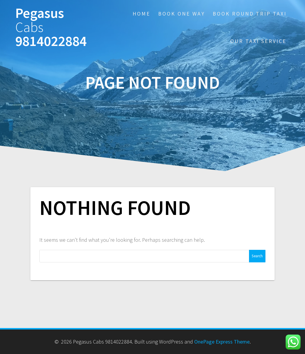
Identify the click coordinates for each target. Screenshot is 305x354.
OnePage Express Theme (222, 341)
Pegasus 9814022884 (51, 27)
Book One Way (181, 13)
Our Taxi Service (258, 41)
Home (141, 13)
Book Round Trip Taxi (250, 13)
